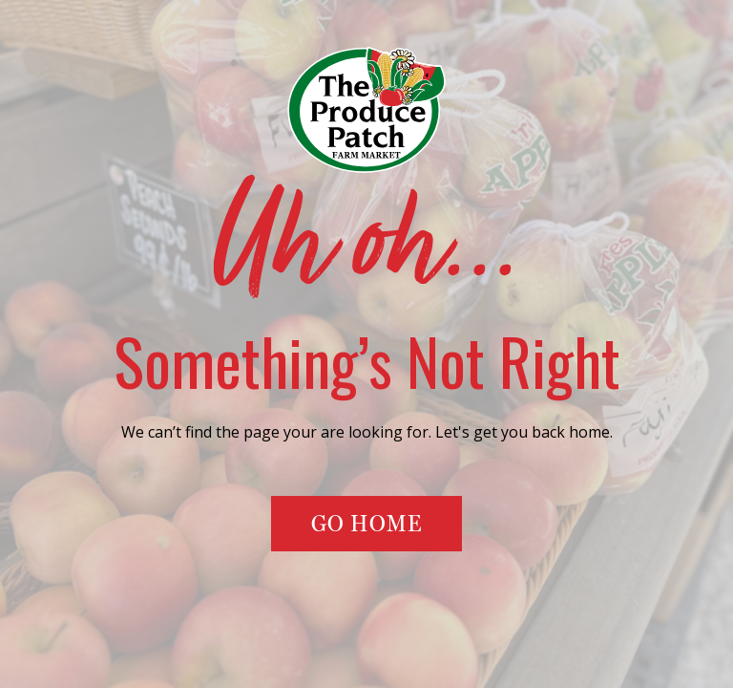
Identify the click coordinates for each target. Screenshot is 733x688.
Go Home (366, 523)
